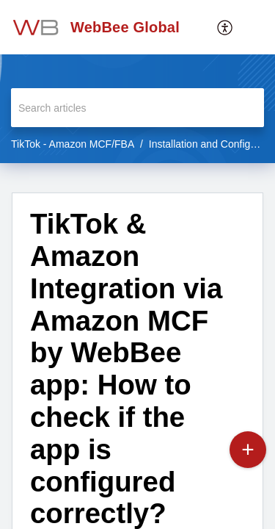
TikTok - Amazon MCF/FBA (72, 144)
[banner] (137, 81)
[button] (253, 27)
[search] (137, 107)
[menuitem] (225, 27)
